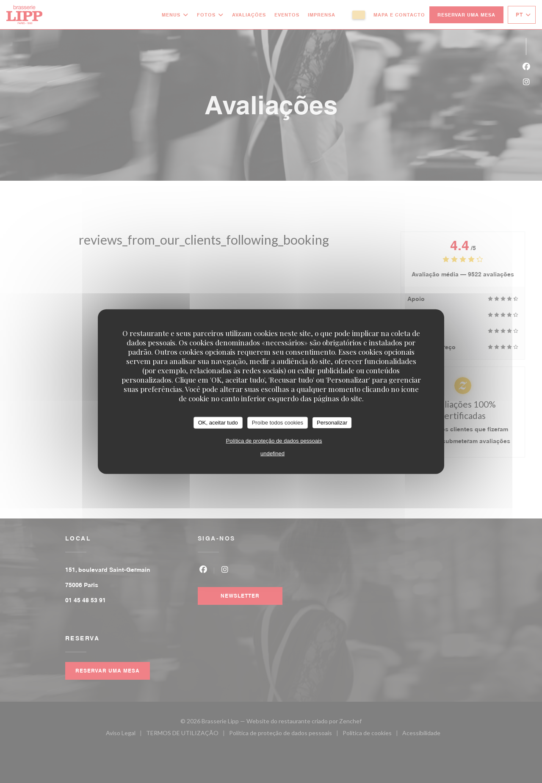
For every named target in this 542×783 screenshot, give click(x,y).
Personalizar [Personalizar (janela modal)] (332, 422)
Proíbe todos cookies (277, 422)
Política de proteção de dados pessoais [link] (274, 440)
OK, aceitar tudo (218, 422)
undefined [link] (272, 453)
